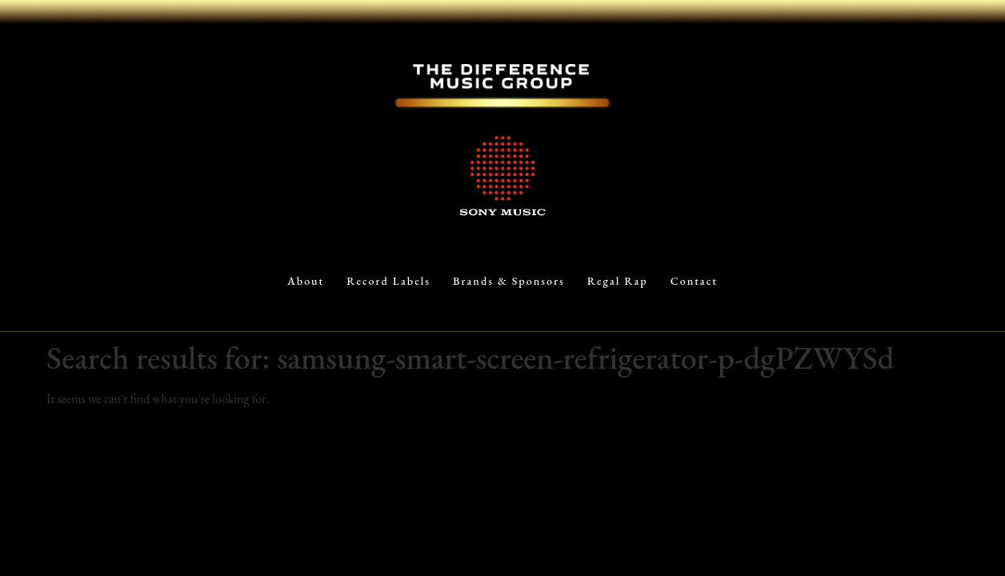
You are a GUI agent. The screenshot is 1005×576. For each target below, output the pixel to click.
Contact (694, 281)
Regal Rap (617, 281)
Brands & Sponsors (509, 281)
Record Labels (388, 281)
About (305, 281)
